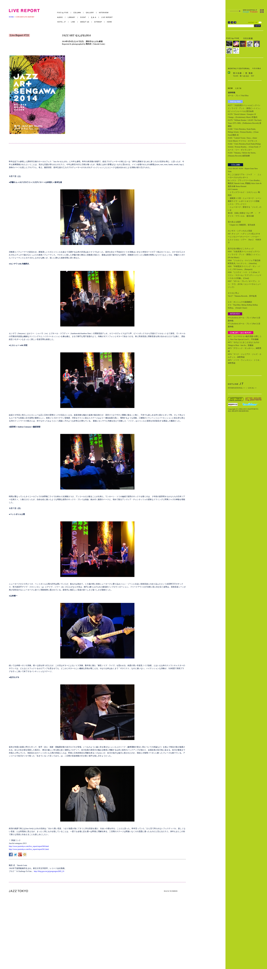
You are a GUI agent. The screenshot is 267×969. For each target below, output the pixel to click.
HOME (11, 17)
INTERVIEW (102, 13)
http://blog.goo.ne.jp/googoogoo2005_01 (49, 871)
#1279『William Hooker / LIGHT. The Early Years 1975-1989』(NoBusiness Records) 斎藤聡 (244, 123)
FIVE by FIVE (64, 13)
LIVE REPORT (106, 17)
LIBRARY (71, 17)
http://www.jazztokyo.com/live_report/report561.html (29, 849)
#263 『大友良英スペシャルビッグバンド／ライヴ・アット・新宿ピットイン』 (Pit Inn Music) (244, 254)
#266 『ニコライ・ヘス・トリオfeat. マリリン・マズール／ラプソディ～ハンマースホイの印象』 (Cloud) (244, 275)
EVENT (83, 17)
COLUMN (77, 13)
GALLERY (89, 13)
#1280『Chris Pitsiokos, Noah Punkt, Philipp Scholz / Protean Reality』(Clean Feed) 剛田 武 (243, 132)
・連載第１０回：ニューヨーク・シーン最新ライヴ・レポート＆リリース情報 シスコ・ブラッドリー (244, 201)
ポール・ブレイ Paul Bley (238, 95)
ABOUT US (85, 22)
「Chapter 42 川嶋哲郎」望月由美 (241, 225)
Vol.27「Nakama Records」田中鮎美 (242, 296)
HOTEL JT (62, 22)
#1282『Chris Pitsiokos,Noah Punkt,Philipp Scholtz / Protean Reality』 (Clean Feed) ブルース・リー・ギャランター (244, 147)
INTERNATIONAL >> (236, 388)
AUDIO (61, 17)
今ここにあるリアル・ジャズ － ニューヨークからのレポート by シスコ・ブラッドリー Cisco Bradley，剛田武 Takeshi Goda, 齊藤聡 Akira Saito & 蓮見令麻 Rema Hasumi (245, 180)
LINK (73, 22)
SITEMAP (98, 22)
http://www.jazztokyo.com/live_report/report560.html (29, 846)
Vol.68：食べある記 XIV (243, 76)
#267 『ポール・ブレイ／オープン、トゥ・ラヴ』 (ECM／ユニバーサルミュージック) (244, 284)
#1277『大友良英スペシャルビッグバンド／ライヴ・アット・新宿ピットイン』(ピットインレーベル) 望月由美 (244, 108)
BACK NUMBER (170, 891)
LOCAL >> (252, 388)
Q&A (94, 17)
